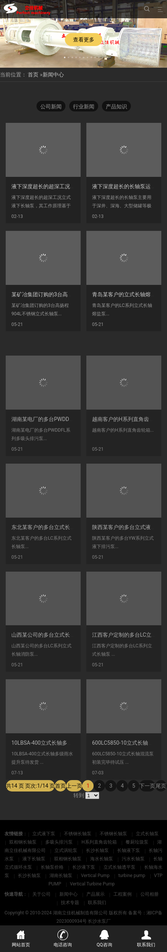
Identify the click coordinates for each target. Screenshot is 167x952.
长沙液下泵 (84, 867)
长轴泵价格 (53, 867)
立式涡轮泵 (66, 850)
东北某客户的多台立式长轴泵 (46, 556)
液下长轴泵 (34, 858)
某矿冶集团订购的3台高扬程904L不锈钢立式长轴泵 (72, 294)
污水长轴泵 (134, 858)
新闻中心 (53, 75)
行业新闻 (83, 106)
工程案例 (122, 894)
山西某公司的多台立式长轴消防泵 (51, 664)
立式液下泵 (44, 833)
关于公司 (41, 894)
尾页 (161, 796)
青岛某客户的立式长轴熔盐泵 (126, 294)
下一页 (147, 796)
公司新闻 (51, 106)
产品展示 (95, 894)
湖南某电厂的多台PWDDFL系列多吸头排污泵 (64, 448)
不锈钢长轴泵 (78, 833)
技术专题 (70, 902)
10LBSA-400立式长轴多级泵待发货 (52, 772)
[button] (65, 56)
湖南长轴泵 (61, 875)
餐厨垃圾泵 (138, 842)
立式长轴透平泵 (120, 867)
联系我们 (97, 902)
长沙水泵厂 (99, 921)
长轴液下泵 (129, 850)
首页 (33, 75)
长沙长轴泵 (98, 850)
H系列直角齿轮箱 (99, 842)
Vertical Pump (96, 875)
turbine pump (132, 875)
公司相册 (149, 894)
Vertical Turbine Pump (92, 884)
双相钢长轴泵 (23, 842)
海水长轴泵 (102, 858)
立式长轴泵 (147, 833)
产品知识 (116, 106)
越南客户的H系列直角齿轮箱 (126, 448)
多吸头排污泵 (59, 842)
